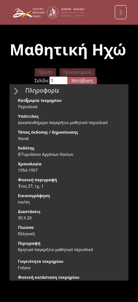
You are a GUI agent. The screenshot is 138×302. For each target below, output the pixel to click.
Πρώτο (45, 72)
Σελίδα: (42, 81)
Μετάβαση (82, 81)
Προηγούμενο (77, 72)
